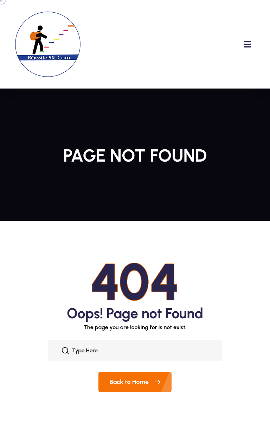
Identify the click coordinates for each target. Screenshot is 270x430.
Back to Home (141, 382)
